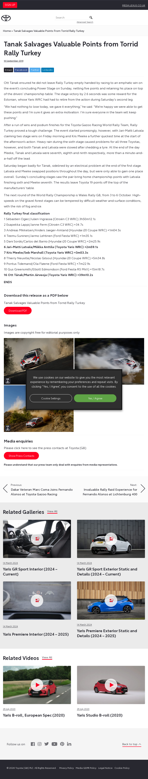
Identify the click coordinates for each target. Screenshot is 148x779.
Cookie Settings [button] (51, 398)
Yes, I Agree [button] (95, 398)
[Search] (74, 17)
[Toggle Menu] (143, 17)
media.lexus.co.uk (133, 5)
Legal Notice (105, 767)
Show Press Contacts (21, 456)
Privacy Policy (66, 767)
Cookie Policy (122, 767)
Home (7, 31)
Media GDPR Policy (86, 767)
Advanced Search (85, 21)
